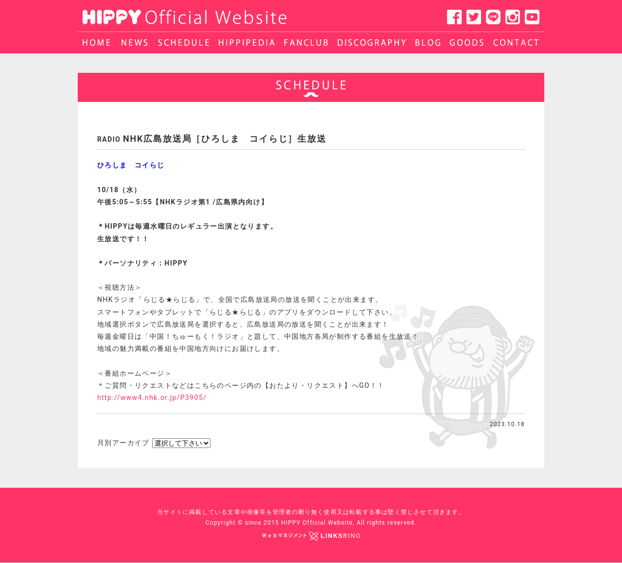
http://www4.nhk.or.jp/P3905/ (152, 397)
